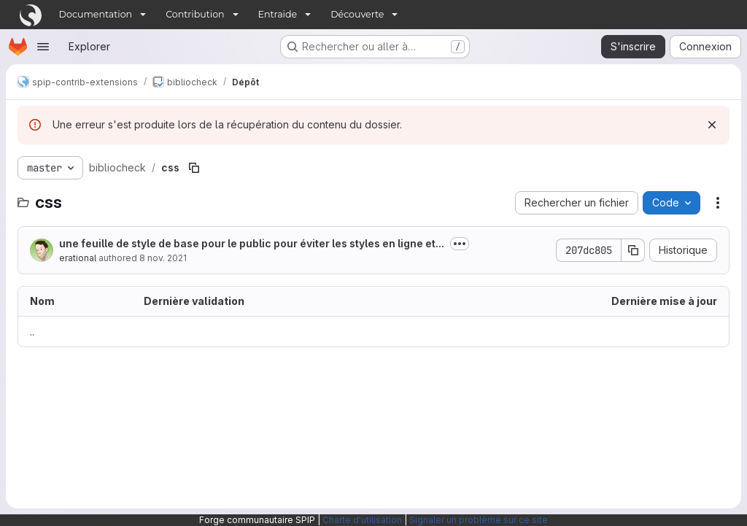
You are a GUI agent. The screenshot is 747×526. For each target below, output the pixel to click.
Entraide (278, 14)
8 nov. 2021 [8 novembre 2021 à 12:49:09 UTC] (163, 257)
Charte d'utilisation (362, 519)
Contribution (195, 14)
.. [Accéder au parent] (32, 331)
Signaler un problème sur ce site (478, 519)
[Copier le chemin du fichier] (194, 167)
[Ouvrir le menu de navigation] (43, 46)
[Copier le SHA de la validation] (633, 250)
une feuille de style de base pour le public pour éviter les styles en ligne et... (251, 243)
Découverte (357, 14)
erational (77, 257)
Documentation (96, 14)
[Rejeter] (712, 125)
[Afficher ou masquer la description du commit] (459, 243)
